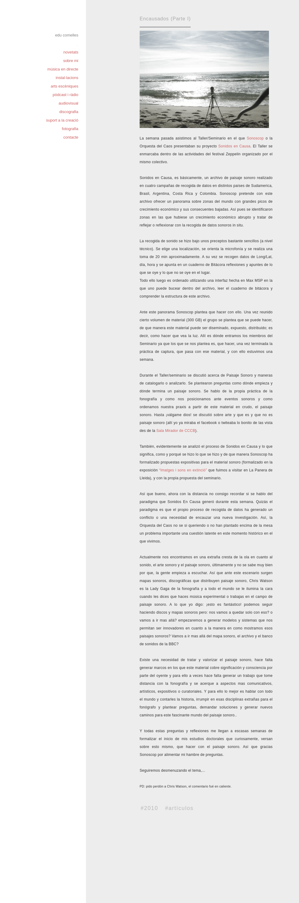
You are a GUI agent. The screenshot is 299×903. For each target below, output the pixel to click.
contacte (70, 137)
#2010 (149, 808)
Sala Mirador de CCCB (175, 431)
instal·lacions (67, 77)
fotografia (70, 128)
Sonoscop (255, 138)
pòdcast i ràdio (65, 94)
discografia (68, 111)
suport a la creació (62, 120)
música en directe (62, 69)
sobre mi (70, 60)
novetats (70, 52)
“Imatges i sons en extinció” (183, 470)
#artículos (179, 808)
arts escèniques (64, 86)
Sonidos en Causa (234, 146)
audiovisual (68, 103)
